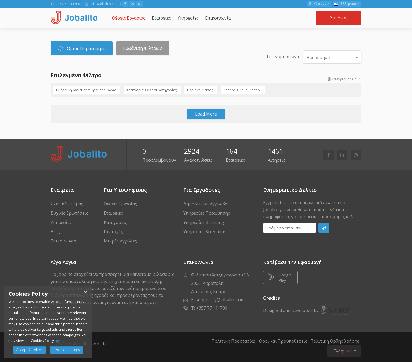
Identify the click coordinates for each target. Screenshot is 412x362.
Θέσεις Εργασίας (120, 204)
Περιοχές (113, 232)
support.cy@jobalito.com (220, 300)
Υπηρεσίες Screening (204, 232)
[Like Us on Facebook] (125, 4)
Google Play (280, 277)
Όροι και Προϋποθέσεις (283, 341)
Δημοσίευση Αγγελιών (206, 204)
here (58, 340)
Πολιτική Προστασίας (234, 341)
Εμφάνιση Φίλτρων (142, 48)
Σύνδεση (339, 18)
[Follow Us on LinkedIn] (132, 4)
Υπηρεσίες (61, 222)
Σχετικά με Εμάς (67, 204)
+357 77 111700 (65, 4)
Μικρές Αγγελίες (120, 241)
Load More (206, 114)
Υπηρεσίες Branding (203, 222)
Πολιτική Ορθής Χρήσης (334, 341)
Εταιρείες (113, 213)
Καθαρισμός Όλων (344, 79)
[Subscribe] (323, 228)
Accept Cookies (29, 349)
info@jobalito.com (101, 4)
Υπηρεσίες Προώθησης (206, 213)
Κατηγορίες (115, 222)
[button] (319, 4)
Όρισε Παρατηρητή (82, 48)
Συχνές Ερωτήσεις (69, 213)
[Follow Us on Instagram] (139, 4)
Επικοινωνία (63, 241)
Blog (55, 232)
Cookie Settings (66, 349)
